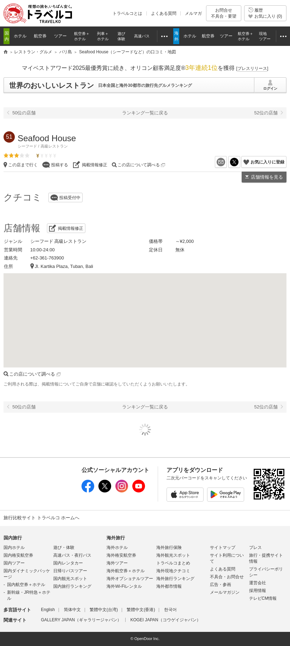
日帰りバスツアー (70, 570)
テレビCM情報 (263, 598)
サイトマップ (222, 547)
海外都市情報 (169, 586)
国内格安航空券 (18, 555)
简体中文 (72, 609)
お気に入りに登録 (267, 162)
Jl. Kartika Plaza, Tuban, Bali (64, 266)
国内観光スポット (70, 578)
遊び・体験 (63, 547)
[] (252, 68)
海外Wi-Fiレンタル (124, 586)
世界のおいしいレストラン (51, 85)
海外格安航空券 (121, 555)
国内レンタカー (68, 563)
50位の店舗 (24, 112)
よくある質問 (163, 13)
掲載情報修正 (94, 164)
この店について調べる (141, 164)
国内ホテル (14, 547)
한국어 (170, 609)
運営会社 (257, 582)
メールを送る (226, 162)
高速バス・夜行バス (72, 555)
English (48, 609)
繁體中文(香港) (141, 609)
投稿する (59, 164)
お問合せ (223, 13)
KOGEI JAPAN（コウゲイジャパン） (165, 619)
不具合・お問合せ (227, 576)
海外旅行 (116, 537)
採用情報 (257, 590)
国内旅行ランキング (72, 586)
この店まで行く (23, 164)
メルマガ (193, 13)
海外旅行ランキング (175, 578)
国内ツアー (14, 563)
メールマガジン (225, 592)
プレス (255, 547)
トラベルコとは (127, 13)
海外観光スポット (173, 555)
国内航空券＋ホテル (26, 584)
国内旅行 (13, 537)
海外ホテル (117, 547)
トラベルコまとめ (173, 563)
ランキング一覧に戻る (145, 112)
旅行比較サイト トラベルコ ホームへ (41, 517)
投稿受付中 (69, 197)
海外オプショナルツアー (130, 578)
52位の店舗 (266, 112)
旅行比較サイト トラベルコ (6, 52)
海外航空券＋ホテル (126, 570)
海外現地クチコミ (173, 570)
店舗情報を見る (267, 177)
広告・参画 (220, 584)
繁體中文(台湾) (104, 609)
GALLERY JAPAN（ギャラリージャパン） (81, 619)
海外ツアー (117, 563)
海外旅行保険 (169, 547)
